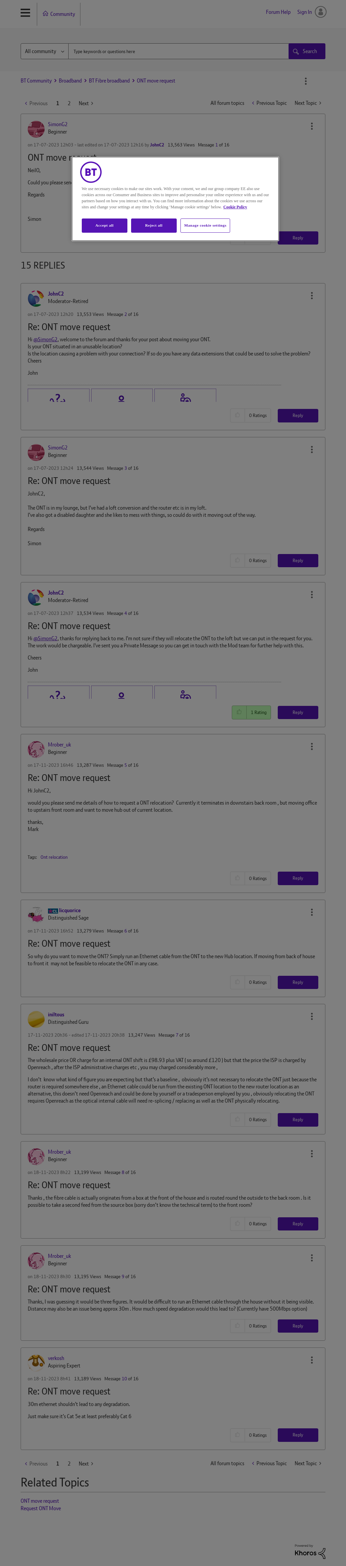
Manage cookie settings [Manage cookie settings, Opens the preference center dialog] (205, 225)
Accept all (104, 225)
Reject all (154, 225)
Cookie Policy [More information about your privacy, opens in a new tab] (235, 207)
